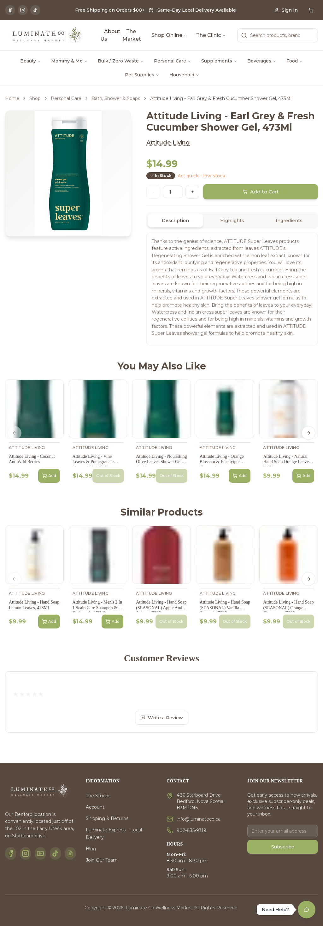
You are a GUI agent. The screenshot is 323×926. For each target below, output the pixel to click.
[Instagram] (23, 10)
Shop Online (169, 35)
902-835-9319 (191, 830)
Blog (91, 849)
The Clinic (211, 35)
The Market (131, 35)
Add (49, 475)
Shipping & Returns (107, 818)
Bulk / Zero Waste (121, 61)
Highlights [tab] (232, 220)
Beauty (30, 61)
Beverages (261, 61)
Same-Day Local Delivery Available (196, 10)
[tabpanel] (232, 289)
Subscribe (282, 847)
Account (95, 807)
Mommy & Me (69, 61)
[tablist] (232, 220)
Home (12, 98)
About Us (110, 35)
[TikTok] (35, 10)
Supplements (219, 61)
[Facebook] (10, 10)
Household (184, 75)
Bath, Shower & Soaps (115, 98)
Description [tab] (175, 220)
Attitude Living (168, 142)
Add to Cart (260, 192)
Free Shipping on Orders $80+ (110, 10)
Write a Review (161, 718)
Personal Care (172, 61)
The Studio (97, 796)
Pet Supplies (142, 75)
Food (294, 61)
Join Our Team (102, 860)
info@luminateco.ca (198, 819)
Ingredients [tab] (289, 220)
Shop (35, 98)
